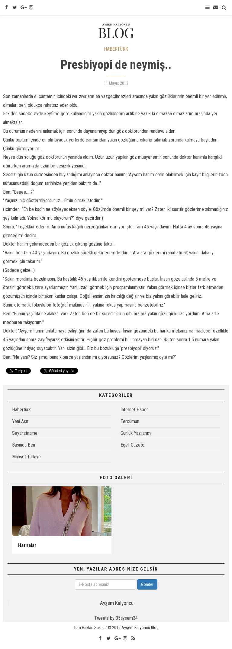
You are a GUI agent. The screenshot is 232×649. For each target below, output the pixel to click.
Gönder (147, 584)
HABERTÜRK (116, 49)
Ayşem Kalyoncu (117, 603)
